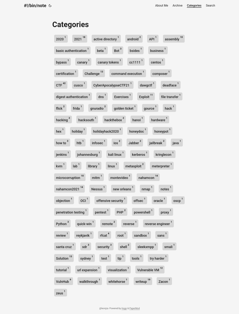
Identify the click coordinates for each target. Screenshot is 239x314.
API (152, 38)
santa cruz (65, 246)
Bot (117, 50)
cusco (79, 84)
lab (76, 165)
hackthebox (114, 119)
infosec (98, 142)
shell (124, 246)
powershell (143, 211)
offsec (139, 200)
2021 (79, 38)
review (62, 234)
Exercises (122, 96)
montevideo (120, 177)
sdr (85, 246)
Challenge (94, 73)
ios (117, 142)
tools (137, 257)
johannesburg (88, 154)
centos (157, 61)
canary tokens (109, 61)
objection (64, 200)
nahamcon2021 (69, 188)
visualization (118, 269)
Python (62, 223)
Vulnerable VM (150, 269)
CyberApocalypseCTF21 (112, 84)
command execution (127, 73)
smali (169, 246)
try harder (158, 257)
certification (66, 73)
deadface (171, 84)
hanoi (137, 119)
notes (166, 188)
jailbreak (156, 142)
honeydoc (137, 130)
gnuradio (98, 107)
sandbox (141, 234)
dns (102, 96)
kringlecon (164, 154)
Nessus (98, 188)
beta (101, 50)
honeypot (162, 130)
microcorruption (70, 177)
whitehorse (117, 281)
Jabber (134, 142)
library (94, 165)
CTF (61, 84)
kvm (60, 165)
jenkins (62, 154)
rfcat (104, 234)
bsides (136, 50)
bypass (62, 61)
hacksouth (87, 119)
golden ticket (125, 107)
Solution (64, 257)
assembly (174, 38)
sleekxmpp (146, 246)
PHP (121, 211)
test (105, 257)
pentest (101, 211)
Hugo (124, 308)
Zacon (164, 281)
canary (83, 61)
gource (150, 107)
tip (120, 257)
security (104, 246)
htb (80, 142)
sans (162, 234)
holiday (78, 130)
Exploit (146, 96)
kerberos (139, 154)
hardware (159, 119)
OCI (84, 200)
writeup (143, 281)
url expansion (88, 269)
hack (169, 107)
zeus (60, 292)
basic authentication (72, 50)
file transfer (171, 96)
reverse (129, 223)
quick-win (85, 223)
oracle (159, 200)
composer (161, 73)
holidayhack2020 (107, 130)
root (121, 234)
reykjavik (84, 234)
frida (77, 107)
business (158, 50)
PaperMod (134, 308)
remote (108, 223)
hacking (63, 119)
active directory (106, 38)
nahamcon (148, 177)
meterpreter (162, 165)
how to (62, 142)
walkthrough (89, 281)
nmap (147, 188)
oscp (178, 200)
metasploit (134, 165)
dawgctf (147, 84)
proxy (166, 211)
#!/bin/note (35, 5)
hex (59, 130)
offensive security (110, 200)
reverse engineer (158, 223)
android (134, 38)
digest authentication (73, 96)
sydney (86, 257)
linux (112, 165)
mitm (97, 177)
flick (60, 107)
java (177, 142)
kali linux (116, 154)
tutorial (62, 269)
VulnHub (63, 281)
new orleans (123, 188)
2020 (61, 38)
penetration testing (71, 211)
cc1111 (135, 61)
